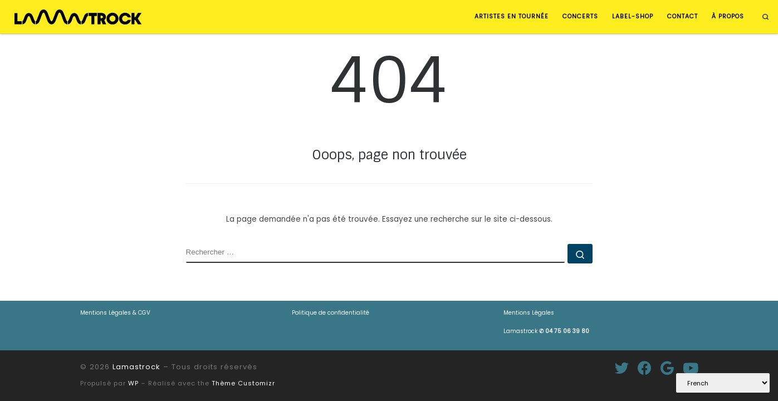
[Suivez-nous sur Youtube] (690, 368)
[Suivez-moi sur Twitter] (622, 368)
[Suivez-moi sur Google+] (667, 368)
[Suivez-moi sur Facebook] (645, 368)
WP (133, 383)
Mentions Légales (528, 313)
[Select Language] (723, 383)
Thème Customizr (243, 383)
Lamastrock (546, 331)
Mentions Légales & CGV (115, 313)
